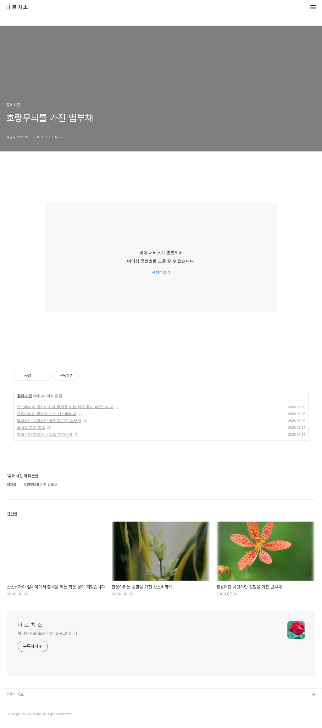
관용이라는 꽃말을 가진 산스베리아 (46, 414)
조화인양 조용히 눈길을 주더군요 (45, 434)
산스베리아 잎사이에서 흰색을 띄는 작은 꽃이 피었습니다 (65, 407)
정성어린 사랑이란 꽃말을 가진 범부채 (49, 421)
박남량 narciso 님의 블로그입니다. (48, 633)
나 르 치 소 (17, 7)
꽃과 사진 (24, 396)
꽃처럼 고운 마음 (31, 427)
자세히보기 (161, 272)
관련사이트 (15, 694)
